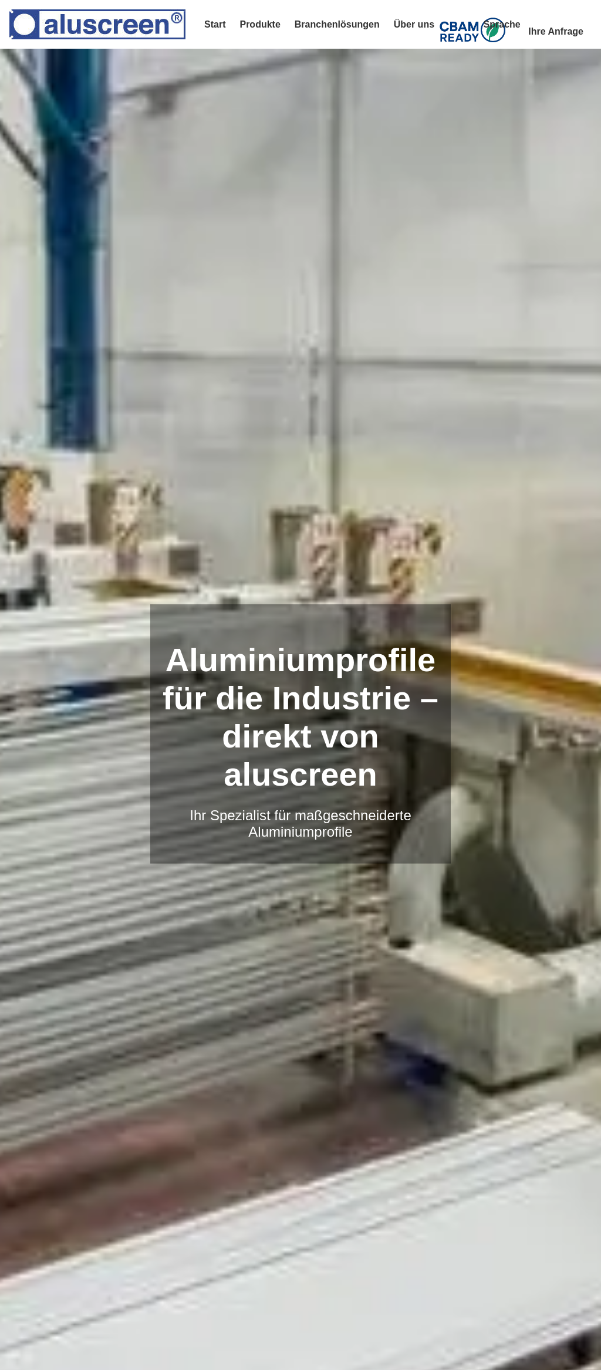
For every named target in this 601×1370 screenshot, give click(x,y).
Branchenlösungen (337, 24)
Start (214, 24)
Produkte (259, 24)
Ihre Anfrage (555, 31)
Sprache (502, 24)
